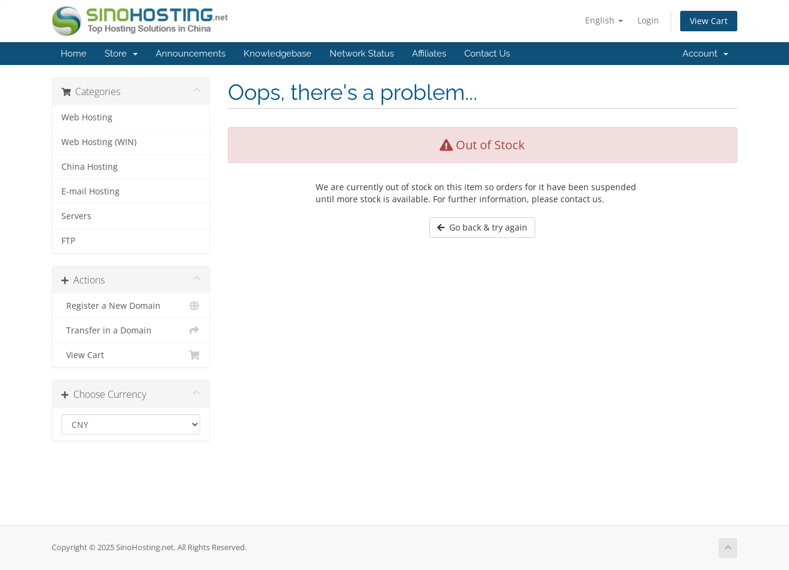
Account (705, 53)
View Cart (709, 20)
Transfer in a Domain (130, 330)
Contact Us (487, 53)
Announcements (191, 53)
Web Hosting (86, 117)
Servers (76, 216)
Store (121, 53)
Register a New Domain (130, 306)
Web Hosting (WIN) (99, 142)
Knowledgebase (278, 53)
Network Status (362, 53)
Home (74, 53)
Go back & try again (482, 227)
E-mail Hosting (90, 191)
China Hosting (89, 166)
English (604, 20)
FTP (68, 240)
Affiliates (429, 53)
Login (648, 20)
